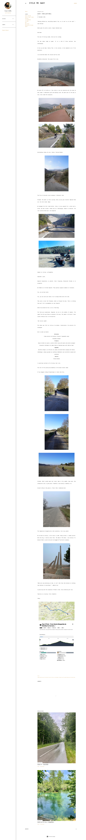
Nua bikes (27, 23)
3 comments (42, 824)
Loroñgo (26, 21)
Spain (26, 26)
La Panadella (28, 19)
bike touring (28, 15)
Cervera (26, 18)
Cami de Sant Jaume (29, 17)
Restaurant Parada (29, 25)
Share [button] (26, 11)
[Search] (75, 3)
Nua (26, 22)
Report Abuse (5, 30)
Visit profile (8, 12)
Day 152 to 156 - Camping (45, 822)
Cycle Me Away (37, 3)
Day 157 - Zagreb (42, 764)
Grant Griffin (7, 11)
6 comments (42, 766)
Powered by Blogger (51, 836)
